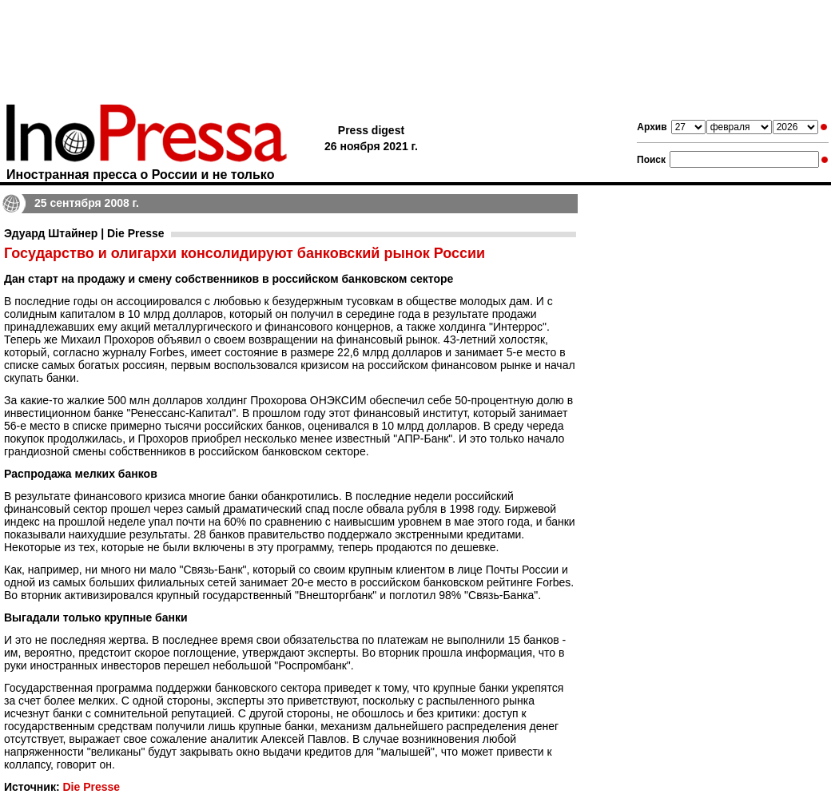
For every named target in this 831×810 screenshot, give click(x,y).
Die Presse (91, 786)
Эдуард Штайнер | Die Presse (84, 233)
